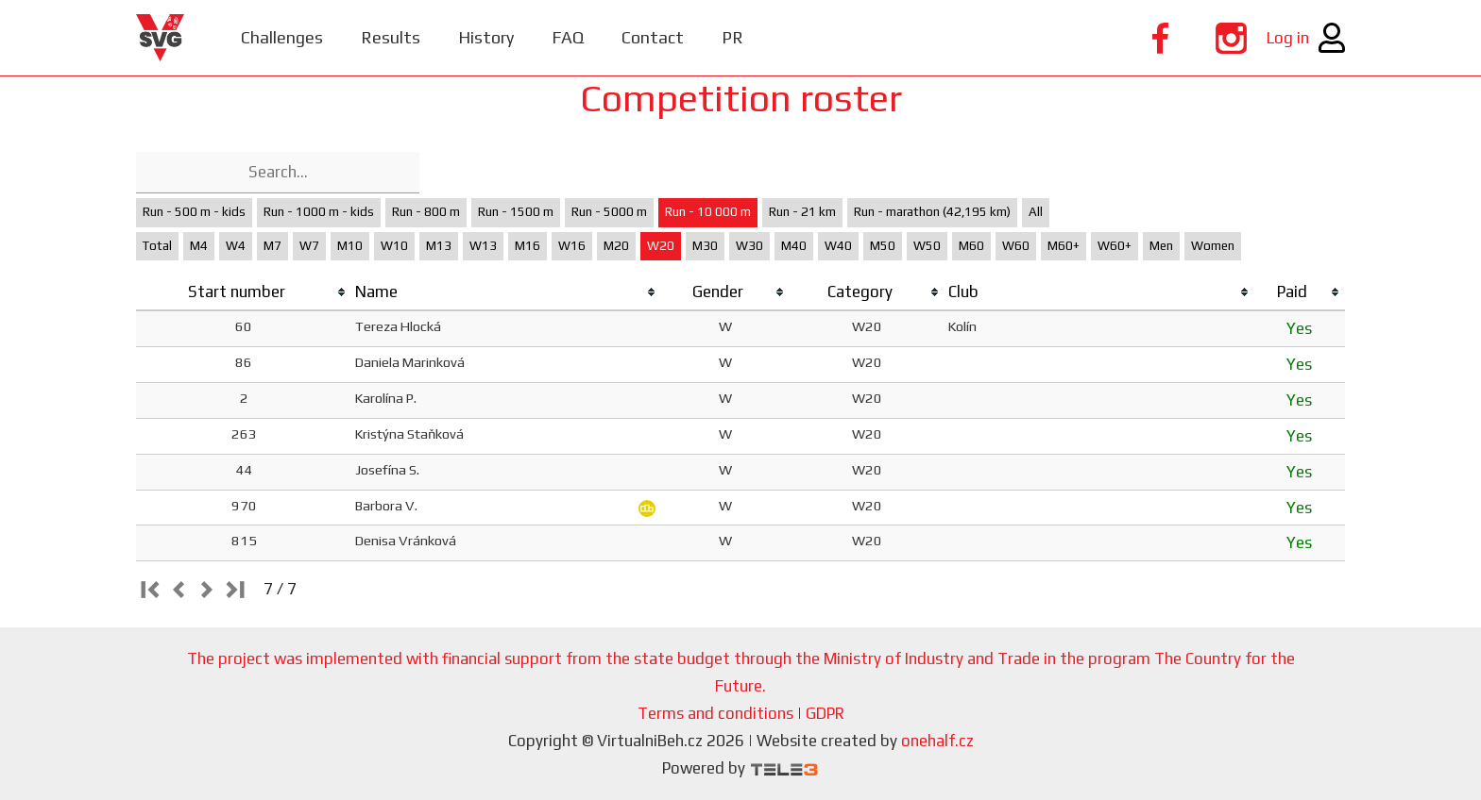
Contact (652, 37)
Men (1161, 246)
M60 (971, 246)
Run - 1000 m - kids (319, 212)
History (486, 37)
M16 (527, 246)
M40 (794, 246)
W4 (236, 246)
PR (732, 37)
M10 (350, 246)
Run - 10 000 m (708, 212)
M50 (882, 246)
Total (157, 246)
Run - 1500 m (515, 212)
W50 (927, 246)
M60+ (1063, 246)
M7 (272, 246)
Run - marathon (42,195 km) (932, 212)
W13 (483, 246)
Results (390, 37)
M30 (705, 246)
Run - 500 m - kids (194, 212)
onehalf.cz (937, 740)
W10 (394, 246)
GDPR (825, 713)
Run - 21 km (802, 212)
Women (1212, 246)
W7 (309, 246)
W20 (660, 246)
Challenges (282, 37)
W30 (749, 246)
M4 (199, 246)
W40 (838, 246)
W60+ (1115, 246)
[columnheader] (243, 292)
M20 (616, 246)
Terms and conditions (715, 713)
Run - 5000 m (609, 212)
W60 (1016, 246)
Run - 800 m (426, 212)
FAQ (568, 37)
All (1036, 212)
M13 (438, 246)
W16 (572, 246)
